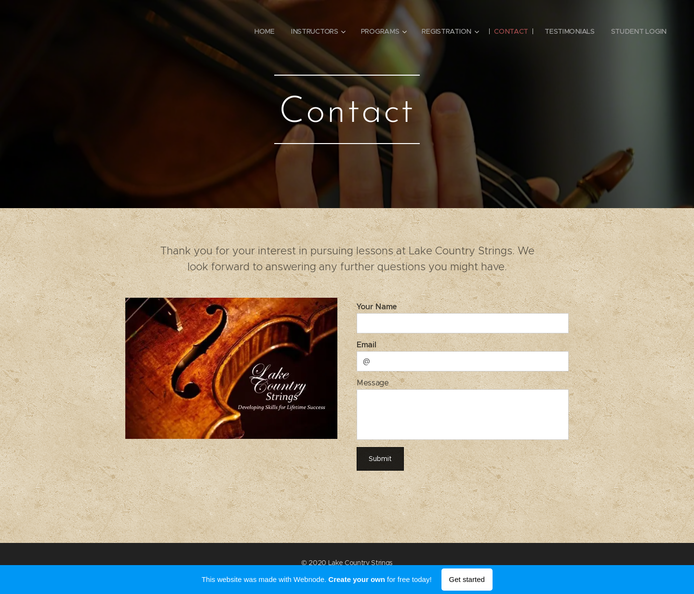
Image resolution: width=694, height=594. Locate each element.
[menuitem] (263, 31)
